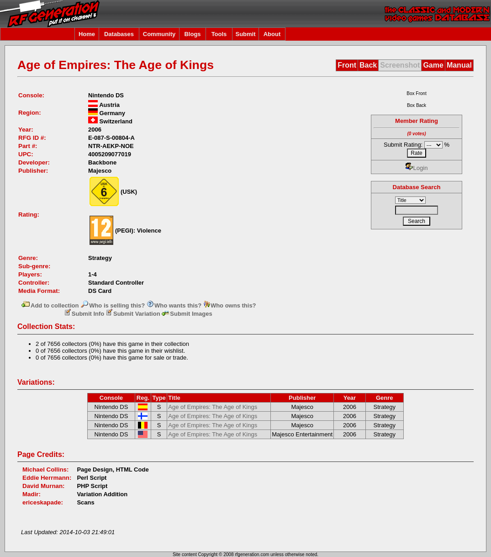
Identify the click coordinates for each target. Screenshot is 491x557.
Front (347, 65)
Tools (219, 34)
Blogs (192, 34)
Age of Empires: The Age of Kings (212, 406)
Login (417, 167)
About (272, 34)
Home (87, 34)
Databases (119, 34)
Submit (245, 34)
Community (159, 34)
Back (368, 65)
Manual (459, 65)
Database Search (417, 187)
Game (433, 65)
